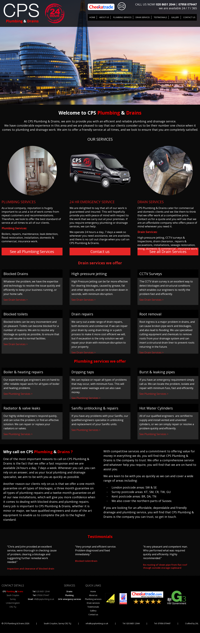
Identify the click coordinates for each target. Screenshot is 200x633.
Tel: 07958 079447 (162, 623)
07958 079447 (187, 4)
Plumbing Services (122, 17)
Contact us (189, 17)
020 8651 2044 (165, 4)
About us (104, 17)
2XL (196, 623)
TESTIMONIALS (160, 17)
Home (92, 17)
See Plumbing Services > (18, 394)
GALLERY (175, 17)
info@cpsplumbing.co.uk (44, 599)
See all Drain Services (168, 251)
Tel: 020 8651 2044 (131, 623)
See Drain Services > (16, 300)
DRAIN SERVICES (142, 17)
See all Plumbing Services (32, 251)
